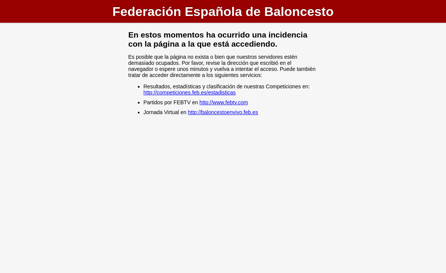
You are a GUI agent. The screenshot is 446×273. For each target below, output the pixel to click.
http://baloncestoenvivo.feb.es (223, 112)
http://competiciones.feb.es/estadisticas (190, 92)
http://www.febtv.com (223, 102)
